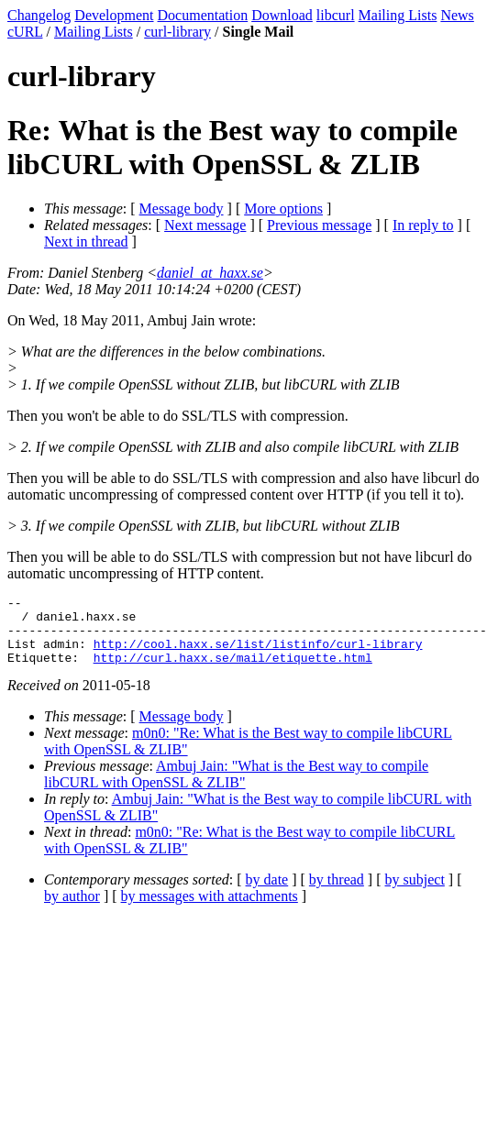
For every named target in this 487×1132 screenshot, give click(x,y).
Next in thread (86, 241)
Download (282, 15)
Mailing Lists (398, 15)
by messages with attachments (209, 910)
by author (72, 910)
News (456, 15)
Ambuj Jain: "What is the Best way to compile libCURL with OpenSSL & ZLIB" (236, 788)
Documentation (203, 15)
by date (267, 893)
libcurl (335, 15)
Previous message (319, 225)
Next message (205, 225)
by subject (415, 893)
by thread (336, 893)
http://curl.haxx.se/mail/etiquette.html (233, 671)
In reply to (423, 225)
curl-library (177, 31)
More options (283, 208)
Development (113, 15)
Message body (181, 208)
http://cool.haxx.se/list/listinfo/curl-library (258, 654)
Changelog (39, 15)
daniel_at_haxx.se (210, 272)
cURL (25, 31)
